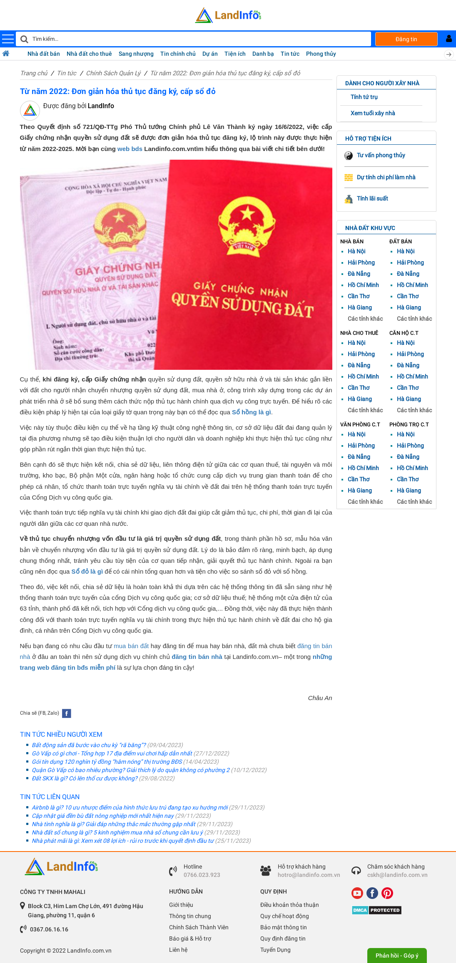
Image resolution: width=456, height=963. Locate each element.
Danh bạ (263, 53)
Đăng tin (406, 39)
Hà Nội (356, 251)
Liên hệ (178, 949)
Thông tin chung (190, 916)
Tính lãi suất (366, 198)
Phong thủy (321, 53)
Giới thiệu (181, 904)
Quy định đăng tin (283, 938)
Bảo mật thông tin (283, 927)
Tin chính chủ (178, 53)
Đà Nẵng (359, 273)
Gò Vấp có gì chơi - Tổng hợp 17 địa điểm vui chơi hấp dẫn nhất (127, 753)
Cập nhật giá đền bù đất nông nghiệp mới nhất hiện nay (118, 815)
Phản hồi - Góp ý (397, 955)
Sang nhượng (136, 53)
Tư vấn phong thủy (374, 155)
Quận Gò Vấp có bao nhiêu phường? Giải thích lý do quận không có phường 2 (146, 770)
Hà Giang (360, 307)
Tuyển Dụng (275, 949)
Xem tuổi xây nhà (373, 113)
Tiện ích (235, 53)
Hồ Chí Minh (363, 285)
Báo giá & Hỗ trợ (190, 938)
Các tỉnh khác (365, 318)
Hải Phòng (361, 262)
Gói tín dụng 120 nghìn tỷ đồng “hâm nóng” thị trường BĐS (122, 761)
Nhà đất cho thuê (89, 53)
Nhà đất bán (43, 53)
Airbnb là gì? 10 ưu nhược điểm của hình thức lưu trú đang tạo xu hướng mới (145, 807)
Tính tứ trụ (364, 97)
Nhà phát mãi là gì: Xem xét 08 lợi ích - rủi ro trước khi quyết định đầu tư (138, 840)
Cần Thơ (358, 296)
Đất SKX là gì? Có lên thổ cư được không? (100, 778)
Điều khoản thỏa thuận (289, 904)
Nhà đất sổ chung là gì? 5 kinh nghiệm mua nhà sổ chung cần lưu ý (133, 832)
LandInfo (101, 106)
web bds (129, 148)
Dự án (210, 53)
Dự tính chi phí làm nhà (380, 177)
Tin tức (290, 53)
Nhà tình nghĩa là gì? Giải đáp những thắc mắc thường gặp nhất (129, 824)
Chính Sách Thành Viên (199, 927)
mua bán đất (131, 645)
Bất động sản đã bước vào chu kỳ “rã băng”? (104, 745)
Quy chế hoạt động (284, 916)
